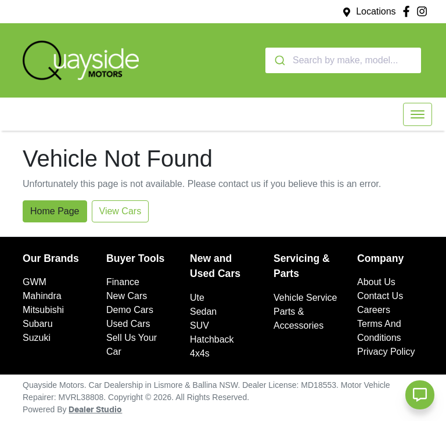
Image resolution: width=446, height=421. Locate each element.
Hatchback (212, 339)
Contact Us (380, 296)
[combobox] (343, 60)
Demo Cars (129, 310)
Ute (197, 298)
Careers (373, 310)
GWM (34, 282)
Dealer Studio (95, 410)
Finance (122, 282)
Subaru (38, 324)
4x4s (200, 353)
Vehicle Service (305, 298)
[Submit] (279, 60)
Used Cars (128, 324)
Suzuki (37, 338)
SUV (199, 325)
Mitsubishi (43, 310)
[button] (417, 114)
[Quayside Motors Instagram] (424, 11)
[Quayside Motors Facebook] (408, 11)
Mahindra (42, 296)
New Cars (126, 296)
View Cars (120, 211)
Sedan (203, 311)
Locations (376, 11)
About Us (376, 282)
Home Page (55, 211)
